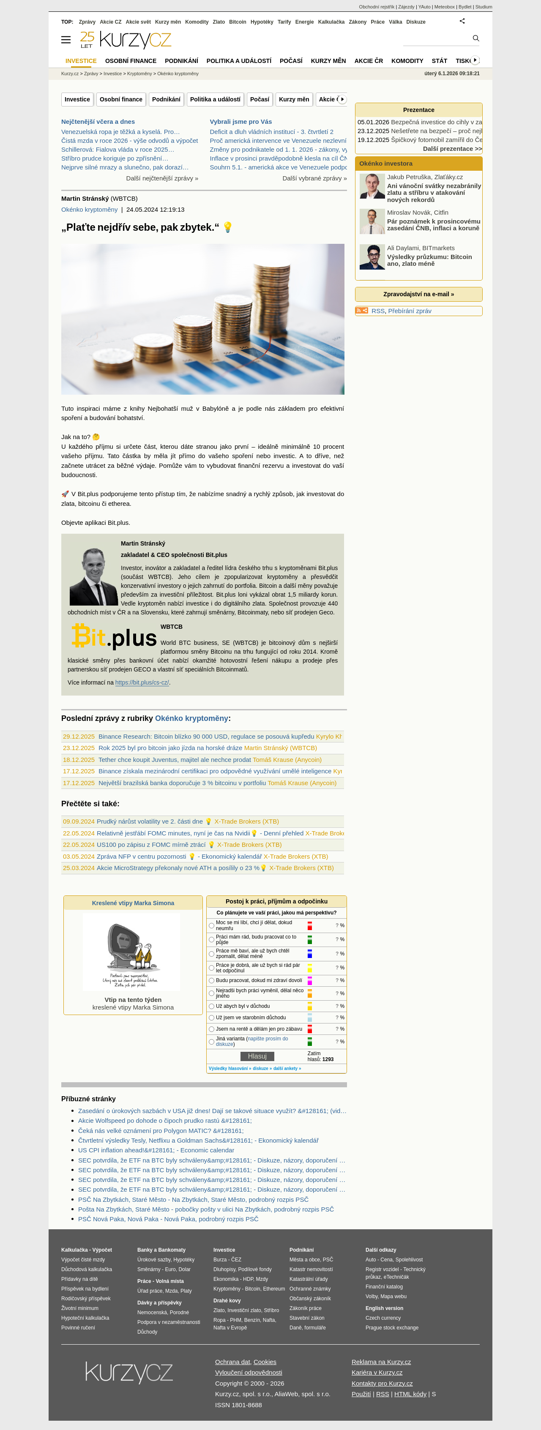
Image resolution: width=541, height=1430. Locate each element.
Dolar (184, 1269)
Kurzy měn (294, 99)
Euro (170, 1269)
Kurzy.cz (70, 73)
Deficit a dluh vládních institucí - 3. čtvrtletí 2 (272, 131)
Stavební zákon (307, 1318)
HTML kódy (410, 1393)
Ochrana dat (232, 1361)
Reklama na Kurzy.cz (381, 1361)
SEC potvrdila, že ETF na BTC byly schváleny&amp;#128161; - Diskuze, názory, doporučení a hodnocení (212, 1160)
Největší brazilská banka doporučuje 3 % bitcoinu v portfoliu (182, 782)
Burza (220, 1260)
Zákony (357, 22)
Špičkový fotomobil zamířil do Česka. (443, 139)
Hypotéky (262, 22)
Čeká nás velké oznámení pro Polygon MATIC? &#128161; (161, 1130)
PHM (235, 1320)
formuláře (315, 1328)
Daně (296, 1328)
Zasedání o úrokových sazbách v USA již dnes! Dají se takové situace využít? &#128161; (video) (212, 1110)
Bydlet (465, 6)
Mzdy (262, 1279)
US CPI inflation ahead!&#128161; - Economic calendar (156, 1150)
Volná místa (169, 1281)
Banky (145, 1250)
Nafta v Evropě (230, 1328)
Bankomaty (172, 1250)
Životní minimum (79, 1308)
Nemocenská (152, 1312)
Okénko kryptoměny (89, 209)
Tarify (284, 22)
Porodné (179, 1312)
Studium (483, 6)
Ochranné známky (310, 1289)
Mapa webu (393, 1296)
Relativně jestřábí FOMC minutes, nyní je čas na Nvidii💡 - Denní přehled (200, 833)
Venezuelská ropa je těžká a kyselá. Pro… (120, 131)
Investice (77, 99)
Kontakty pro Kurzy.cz (382, 1383)
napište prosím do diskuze (252, 1041)
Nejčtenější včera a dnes (98, 121)
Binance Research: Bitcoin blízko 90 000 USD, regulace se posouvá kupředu (206, 736)
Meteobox (444, 6)
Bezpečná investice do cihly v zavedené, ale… (456, 122)
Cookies (265, 1361)
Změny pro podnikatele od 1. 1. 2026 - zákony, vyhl (281, 149)
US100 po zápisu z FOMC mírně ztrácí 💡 (156, 844)
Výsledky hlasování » (230, 1068)
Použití (361, 1393)
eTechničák (396, 1277)
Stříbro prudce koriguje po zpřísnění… (114, 158)
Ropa (219, 1320)
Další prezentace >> (452, 148)
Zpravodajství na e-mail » (418, 294)
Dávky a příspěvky (159, 1303)
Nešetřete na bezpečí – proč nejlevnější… (450, 130)
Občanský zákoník (310, 1299)
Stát (440, 60)
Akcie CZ (110, 22)
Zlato (219, 22)
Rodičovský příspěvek (86, 1299)
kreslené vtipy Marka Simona (131, 999)
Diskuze (416, 22)
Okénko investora (385, 163)
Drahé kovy (227, 1301)
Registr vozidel (382, 1269)
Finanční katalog (384, 1287)
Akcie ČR (332, 99)
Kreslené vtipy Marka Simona (133, 903)
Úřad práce (149, 1291)
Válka (395, 22)
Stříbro (271, 1310)
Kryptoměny (139, 73)
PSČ (328, 1260)
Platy (186, 1291)
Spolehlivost (409, 1260)
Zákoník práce (306, 1308)
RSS (378, 310)
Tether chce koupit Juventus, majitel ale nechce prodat (174, 759)
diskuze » (262, 1068)
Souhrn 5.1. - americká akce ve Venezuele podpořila (283, 167)
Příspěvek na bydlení (85, 1289)
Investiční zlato (244, 1310)
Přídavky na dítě (79, 1279)
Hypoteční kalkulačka (85, 1318)
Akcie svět (138, 22)
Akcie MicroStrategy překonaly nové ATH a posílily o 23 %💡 (182, 867)
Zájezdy (406, 6)
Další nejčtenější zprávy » (162, 178)
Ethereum (274, 1289)
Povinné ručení (78, 1328)
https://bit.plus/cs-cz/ (142, 682)
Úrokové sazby (153, 1260)
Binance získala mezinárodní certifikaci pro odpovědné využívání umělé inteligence (214, 771)
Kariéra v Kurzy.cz (377, 1372)
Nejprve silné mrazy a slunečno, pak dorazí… (125, 167)
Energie (304, 22)
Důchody (147, 1332)
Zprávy (87, 22)
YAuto (424, 6)
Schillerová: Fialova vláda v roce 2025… (118, 149)
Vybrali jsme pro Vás (241, 121)
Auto (371, 1260)
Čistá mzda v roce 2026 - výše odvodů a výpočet (129, 140)
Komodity (196, 22)
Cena (386, 1260)
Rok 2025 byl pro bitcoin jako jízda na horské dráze (170, 747)
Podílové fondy (254, 1269)
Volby (371, 1296)
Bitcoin (237, 22)
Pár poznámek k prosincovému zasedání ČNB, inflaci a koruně (434, 226)
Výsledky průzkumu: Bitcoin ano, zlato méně (429, 261)
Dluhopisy (224, 1269)
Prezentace (418, 109)
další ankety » (287, 1068)
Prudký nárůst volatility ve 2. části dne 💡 (155, 821)
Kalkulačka (331, 22)
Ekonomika (225, 1279)
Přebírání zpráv (410, 310)
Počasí (259, 99)
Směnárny (149, 1269)
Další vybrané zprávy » (314, 178)
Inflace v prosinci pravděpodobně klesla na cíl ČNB (281, 158)
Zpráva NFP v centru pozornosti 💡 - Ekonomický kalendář (179, 856)
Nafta (269, 1320)
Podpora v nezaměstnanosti (168, 1322)
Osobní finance (121, 99)
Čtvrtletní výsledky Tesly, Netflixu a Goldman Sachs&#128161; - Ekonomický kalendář (198, 1140)
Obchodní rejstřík (377, 6)
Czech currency (383, 1318)
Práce (378, 22)
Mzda (171, 1291)
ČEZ (236, 1260)
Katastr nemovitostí (311, 1269)
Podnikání (166, 99)
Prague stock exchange (392, 1328)
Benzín (252, 1320)
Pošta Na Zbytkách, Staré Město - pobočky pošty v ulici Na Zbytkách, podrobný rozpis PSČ (206, 1209)
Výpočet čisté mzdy (83, 1260)
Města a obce (305, 1260)
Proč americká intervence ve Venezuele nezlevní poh (284, 140)
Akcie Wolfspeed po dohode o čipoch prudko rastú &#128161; (165, 1120)
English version (384, 1308)
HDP (248, 1279)
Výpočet (102, 1250)
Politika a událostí (215, 99)
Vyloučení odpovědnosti (248, 1372)
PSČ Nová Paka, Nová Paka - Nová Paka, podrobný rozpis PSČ (168, 1219)
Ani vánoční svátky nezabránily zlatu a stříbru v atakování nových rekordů (434, 194)
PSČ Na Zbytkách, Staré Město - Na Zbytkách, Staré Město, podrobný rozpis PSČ (193, 1199)
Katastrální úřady (309, 1279)
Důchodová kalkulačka (86, 1269)
